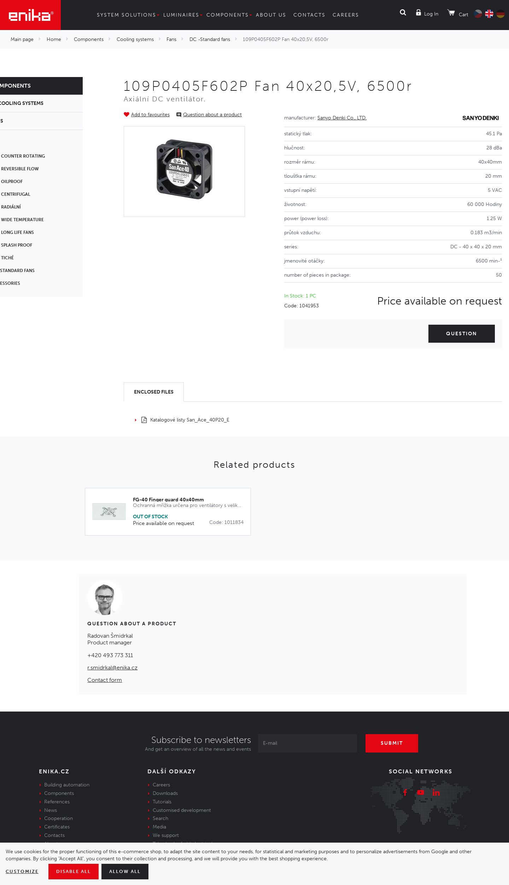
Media (159, 827)
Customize (23, 871)
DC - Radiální (29, 207)
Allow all (131, 871)
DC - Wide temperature (40, 219)
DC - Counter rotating (41, 156)
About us (271, 15)
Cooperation (58, 818)
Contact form (104, 680)
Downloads (165, 793)
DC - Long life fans (35, 232)
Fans (171, 39)
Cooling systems (135, 39)
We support (166, 835)
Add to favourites (150, 115)
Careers (346, 15)
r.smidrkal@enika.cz (112, 667)
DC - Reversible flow (38, 168)
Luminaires (181, 15)
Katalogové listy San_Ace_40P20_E (185, 420)
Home (54, 39)
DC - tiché (25, 257)
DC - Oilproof (30, 181)
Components (227, 15)
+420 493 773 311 (110, 655)
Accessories (28, 283)
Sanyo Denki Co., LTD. (342, 118)
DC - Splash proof (34, 245)
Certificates (57, 827)
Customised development (182, 810)
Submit (394, 743)
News (50, 810)
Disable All (76, 871)
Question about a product (212, 115)
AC (17, 143)
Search (160, 818)
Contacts (309, 15)
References (57, 802)
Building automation (66, 785)
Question (461, 334)
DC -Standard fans (209, 39)
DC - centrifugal (33, 194)
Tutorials (162, 802)
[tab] (154, 392)
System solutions (126, 15)
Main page (22, 39)
